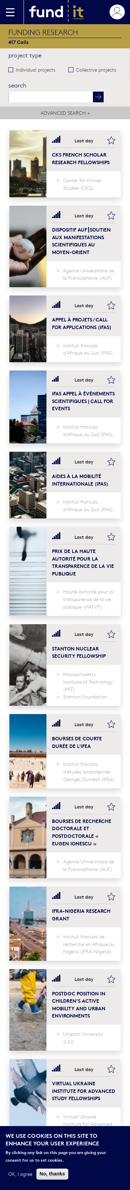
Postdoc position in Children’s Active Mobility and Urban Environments (78, 1004)
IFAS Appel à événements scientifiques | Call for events (83, 401)
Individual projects (35, 69)
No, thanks (52, 1174)
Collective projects (96, 69)
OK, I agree (20, 1174)
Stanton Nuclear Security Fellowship (79, 652)
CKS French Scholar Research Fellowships (81, 158)
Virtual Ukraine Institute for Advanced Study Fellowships (83, 1090)
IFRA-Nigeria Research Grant (81, 914)
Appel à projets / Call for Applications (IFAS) (81, 323)
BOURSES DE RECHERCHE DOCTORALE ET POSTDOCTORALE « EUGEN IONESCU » (81, 832)
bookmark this (111, 140)
